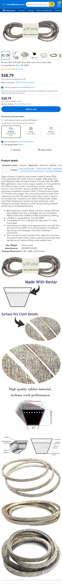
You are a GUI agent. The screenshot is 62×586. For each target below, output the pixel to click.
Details (21, 145)
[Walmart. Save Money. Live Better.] (13, 4)
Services (21, 10)
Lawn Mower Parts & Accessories (32, 171)
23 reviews (19, 69)
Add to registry (45, 150)
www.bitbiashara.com (27, 87)
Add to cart (31, 109)
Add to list (15, 150)
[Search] (52, 4)
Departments (9, 10)
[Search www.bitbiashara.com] (37, 4)
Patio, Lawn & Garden (26, 168)
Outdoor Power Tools (43, 168)
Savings (30, 10)
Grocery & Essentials (44, 10)
